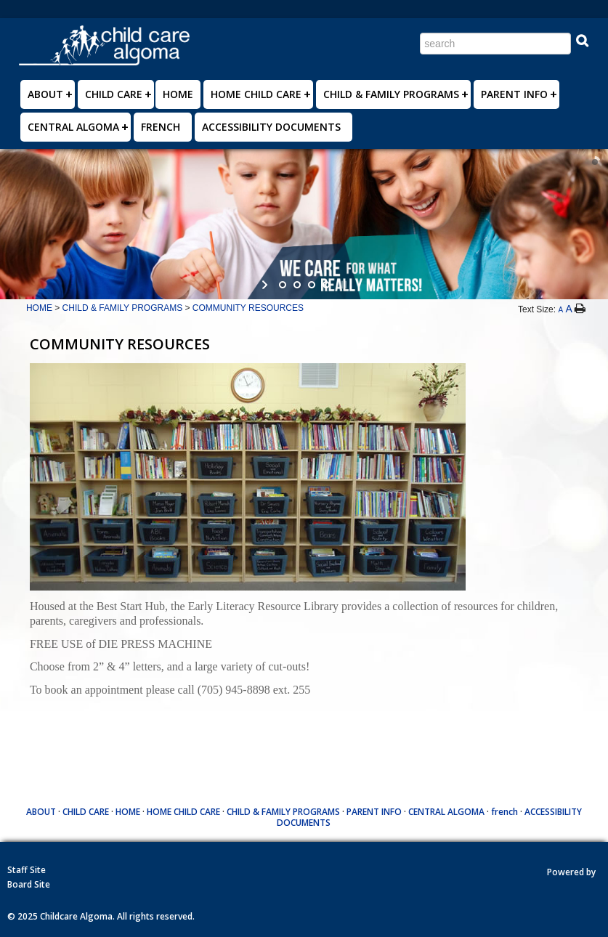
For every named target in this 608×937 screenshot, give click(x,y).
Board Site (28, 884)
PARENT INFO (514, 94)
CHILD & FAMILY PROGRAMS (391, 94)
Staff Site (26, 870)
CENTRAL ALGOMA (73, 127)
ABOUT (45, 94)
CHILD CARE (113, 94)
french (160, 127)
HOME (178, 94)
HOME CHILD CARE (256, 94)
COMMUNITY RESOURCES (248, 308)
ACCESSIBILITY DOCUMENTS (271, 127)
